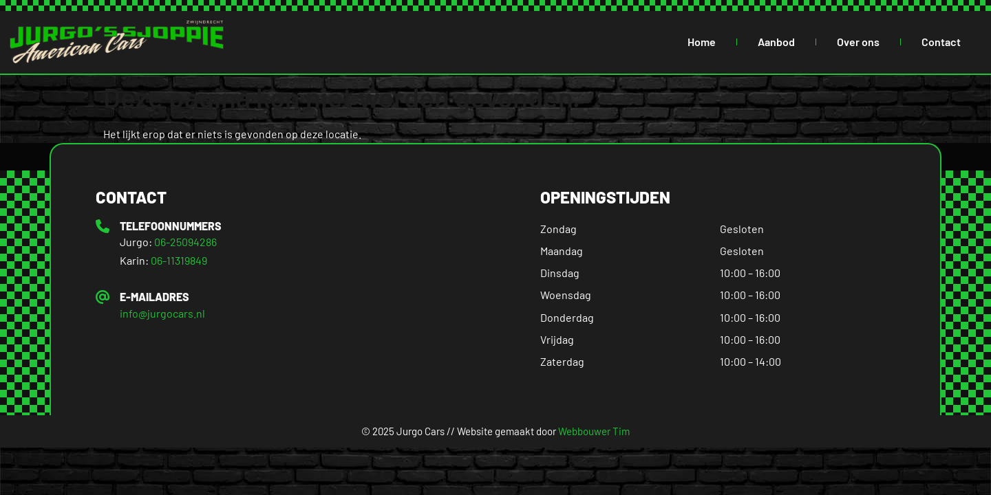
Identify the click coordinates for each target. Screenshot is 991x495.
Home (702, 41)
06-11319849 (179, 260)
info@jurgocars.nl (162, 313)
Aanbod (776, 41)
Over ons (858, 41)
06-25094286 (185, 241)
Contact (941, 41)
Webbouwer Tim (594, 431)
